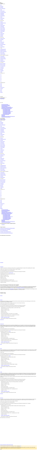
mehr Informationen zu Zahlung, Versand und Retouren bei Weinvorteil (9, 416)
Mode (1, 121)
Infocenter (4, 119)
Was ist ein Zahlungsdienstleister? (4, 230)
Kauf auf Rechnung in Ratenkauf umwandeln (7, 213)
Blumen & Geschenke (2, 64)
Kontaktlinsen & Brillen (3, 58)
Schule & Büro (2, 183)
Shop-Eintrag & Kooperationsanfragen (6, 222)
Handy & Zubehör (2, 52)
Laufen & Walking (2, 31)
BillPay (1, 202)
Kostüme (1, 133)
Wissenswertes (3, 115)
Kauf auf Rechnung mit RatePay (6, 217)
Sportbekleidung (2, 13)
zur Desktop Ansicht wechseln (9, 444)
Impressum (1, 444)
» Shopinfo (2, 317)
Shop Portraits (3, 220)
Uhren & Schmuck (2, 127)
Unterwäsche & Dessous (3, 128)
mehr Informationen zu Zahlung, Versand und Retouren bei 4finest (8, 366)
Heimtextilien (1, 39)
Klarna (10, 355)
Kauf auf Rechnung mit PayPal (6, 215)
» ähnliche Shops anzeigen (6, 317)
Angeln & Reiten (2, 33)
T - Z (0, 81)
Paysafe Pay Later (2, 87)
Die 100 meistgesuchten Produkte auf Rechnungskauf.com (8, 116)
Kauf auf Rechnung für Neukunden (6, 105)
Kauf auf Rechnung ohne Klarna (5, 114)
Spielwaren (1, 21)
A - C (1, 75)
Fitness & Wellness (2, 27)
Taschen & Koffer (2, 134)
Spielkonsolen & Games (3, 50)
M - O (1, 195)
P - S (0, 80)
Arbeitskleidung (2, 14)
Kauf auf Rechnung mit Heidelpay (7, 113)
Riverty (1, 207)
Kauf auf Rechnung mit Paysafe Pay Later (8, 111)
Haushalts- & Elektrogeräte (3, 51)
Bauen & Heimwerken (2, 44)
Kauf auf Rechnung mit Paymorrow (7, 112)
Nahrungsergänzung (2, 146)
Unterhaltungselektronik (3, 165)
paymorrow (1, 88)
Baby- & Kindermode (2, 8)
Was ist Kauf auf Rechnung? (5, 104)
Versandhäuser (2, 70)
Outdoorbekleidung (2, 15)
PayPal (1, 201)
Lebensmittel (1, 176)
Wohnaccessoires (2, 158)
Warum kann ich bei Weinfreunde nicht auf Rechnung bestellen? (7, 228)
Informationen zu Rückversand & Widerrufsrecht (7, 107)
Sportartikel (1, 140)
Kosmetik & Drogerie (2, 57)
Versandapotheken (2, 56)
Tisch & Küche (2, 43)
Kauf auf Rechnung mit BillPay (6, 110)
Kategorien (1, 119)
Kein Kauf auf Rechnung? (5, 106)
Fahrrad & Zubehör (2, 25)
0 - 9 (0, 74)
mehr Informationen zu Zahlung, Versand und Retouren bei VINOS (8, 392)
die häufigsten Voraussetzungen (20, 287)
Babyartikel (1, 69)
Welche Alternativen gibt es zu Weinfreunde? (5, 229)
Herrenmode (1, 7)
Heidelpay (1, 208)
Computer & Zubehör (2, 170)
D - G (1, 76)
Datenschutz (4, 444)
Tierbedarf (1, 45)
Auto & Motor (2, 68)
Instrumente (1, 152)
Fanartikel (1, 32)
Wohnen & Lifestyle (2, 38)
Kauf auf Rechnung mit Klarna (6, 109)
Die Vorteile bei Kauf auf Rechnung (6, 210)
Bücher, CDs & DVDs (2, 63)
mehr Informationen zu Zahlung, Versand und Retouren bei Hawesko (8, 318)
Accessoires (1, 19)
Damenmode (1, 6)
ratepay (1, 89)
